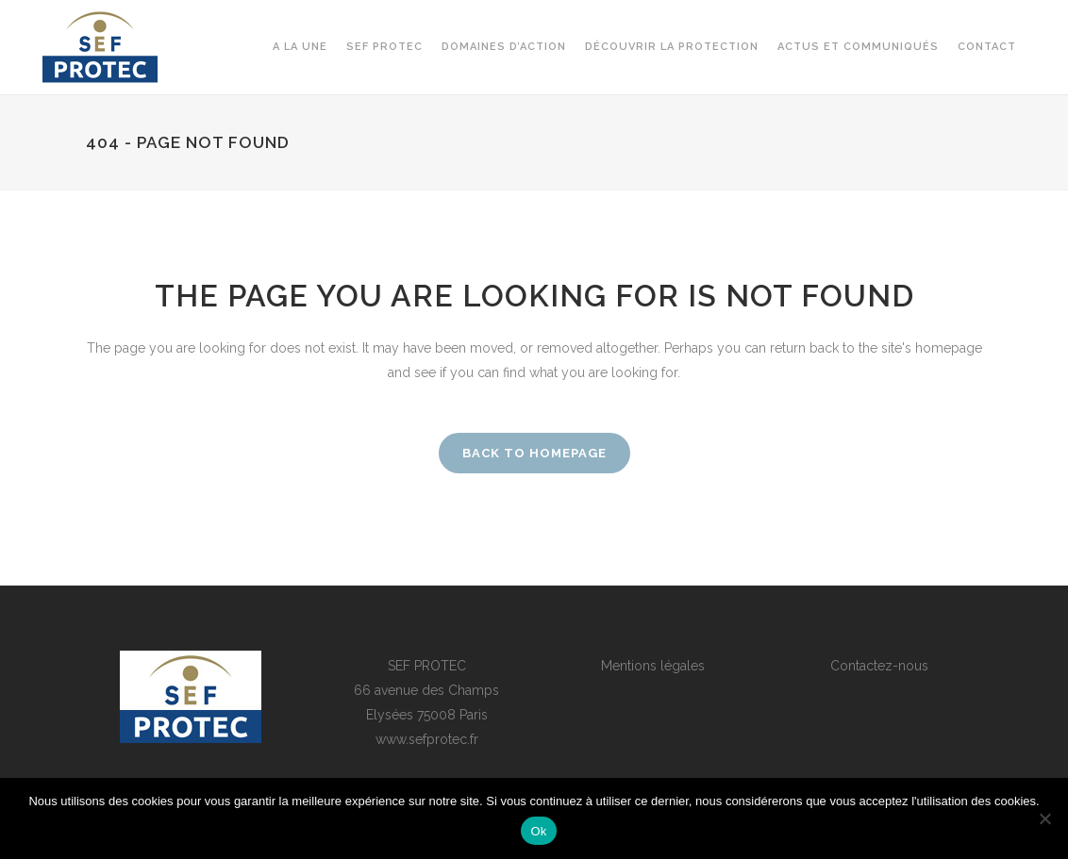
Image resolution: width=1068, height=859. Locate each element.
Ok (538, 831)
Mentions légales (653, 665)
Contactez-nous (879, 665)
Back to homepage (534, 453)
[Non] (1044, 818)
